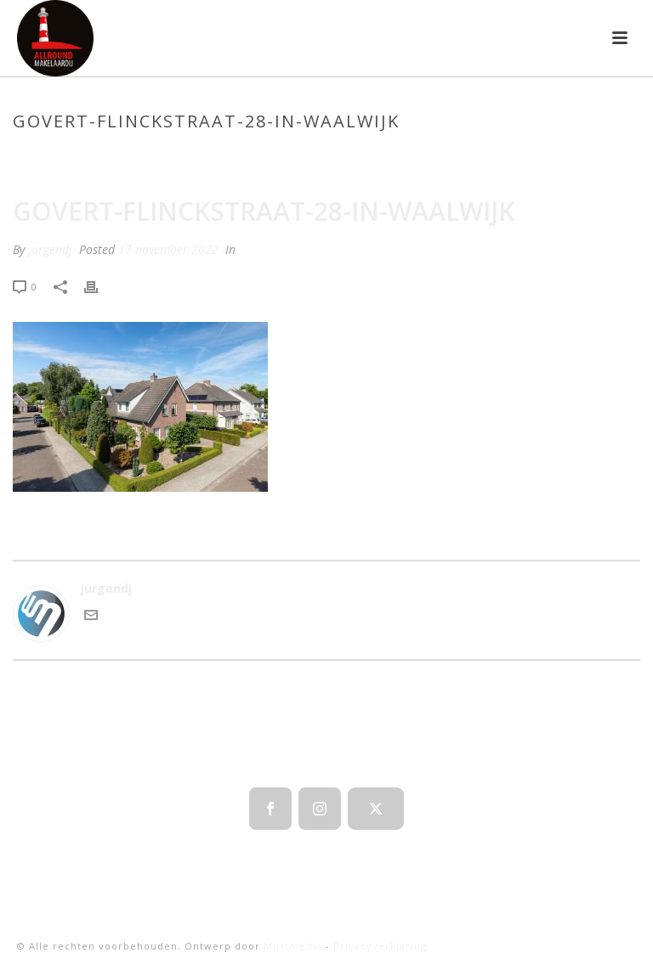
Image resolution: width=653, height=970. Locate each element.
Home (230, 157)
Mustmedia (293, 945)
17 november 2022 (168, 249)
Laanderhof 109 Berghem (330, 157)
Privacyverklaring (380, 945)
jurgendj (50, 249)
